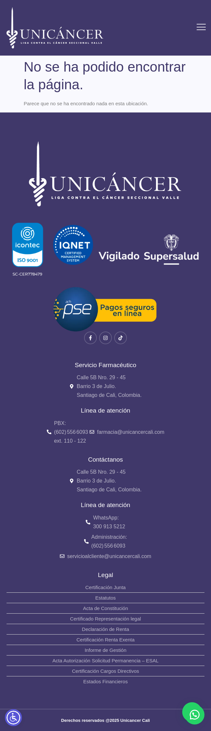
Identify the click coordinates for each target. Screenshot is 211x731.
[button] (194, 714)
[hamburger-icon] (201, 28)
